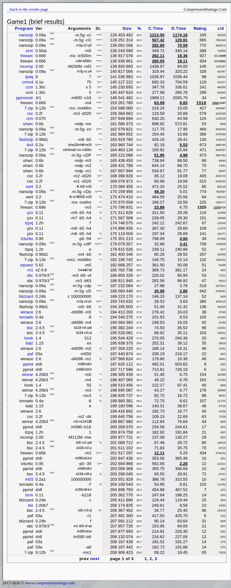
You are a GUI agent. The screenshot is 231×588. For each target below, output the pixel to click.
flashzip (26, 139)
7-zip (28, 108)
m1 (30, 270)
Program (24, 28)
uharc (28, 123)
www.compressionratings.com (50, 582)
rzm (29, 118)
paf (30, 353)
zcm (29, 50)
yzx (30, 212)
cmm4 (27, 82)
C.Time (155, 28)
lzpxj (29, 223)
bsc (30, 327)
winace (26, 312)
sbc (30, 275)
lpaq (29, 76)
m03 (29, 479)
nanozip (26, 35)
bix (30, 505)
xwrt (29, 186)
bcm (29, 495)
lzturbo (27, 238)
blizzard (26, 296)
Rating (200, 28)
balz (29, 343)
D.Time (178, 28)
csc (30, 113)
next (94, 558)
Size (127, 28)
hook (28, 338)
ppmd (28, 364)
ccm (29, 87)
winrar (27, 374)
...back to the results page (27, 9)
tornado (26, 317)
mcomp (26, 66)
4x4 (30, 144)
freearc (26, 55)
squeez (26, 265)
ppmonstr (24, 97)
